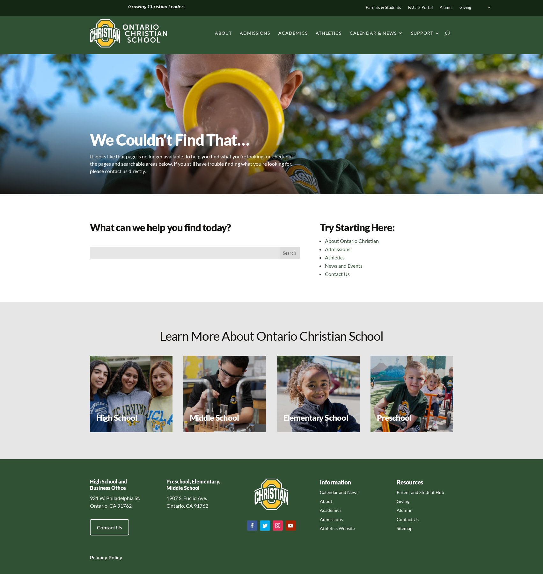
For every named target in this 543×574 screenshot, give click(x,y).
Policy (114, 557)
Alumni (446, 7)
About (223, 33)
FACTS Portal (420, 7)
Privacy (98, 557)
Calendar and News (339, 492)
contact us (116, 171)
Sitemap (405, 528)
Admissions (255, 33)
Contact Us (337, 274)
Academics (293, 33)
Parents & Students (383, 7)
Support (422, 33)
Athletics (328, 33)
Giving (465, 7)
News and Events (344, 266)
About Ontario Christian (352, 241)
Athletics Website (337, 528)
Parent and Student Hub (420, 492)
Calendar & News (373, 33)
